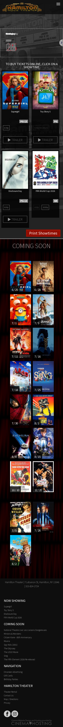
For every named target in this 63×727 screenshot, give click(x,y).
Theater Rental (10, 691)
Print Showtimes (43, 233)
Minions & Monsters (12, 633)
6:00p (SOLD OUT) (41, 127)
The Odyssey (9, 648)
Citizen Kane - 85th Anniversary (18, 637)
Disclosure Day (10, 613)
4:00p (36, 207)
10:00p (45, 207)
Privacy (7, 702)
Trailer (15, 140)
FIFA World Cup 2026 (13, 617)
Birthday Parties (11, 679)
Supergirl (8, 606)
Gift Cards (8, 675)
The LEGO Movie (11, 652)
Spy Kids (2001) (10, 644)
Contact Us (8, 695)
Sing (6, 655)
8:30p (6, 127)
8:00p (6, 207)
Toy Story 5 (9, 610)
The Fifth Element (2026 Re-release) (19, 659)
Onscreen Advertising (13, 671)
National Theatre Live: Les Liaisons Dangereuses (25, 630)
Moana (7, 641)
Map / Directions (11, 699)
